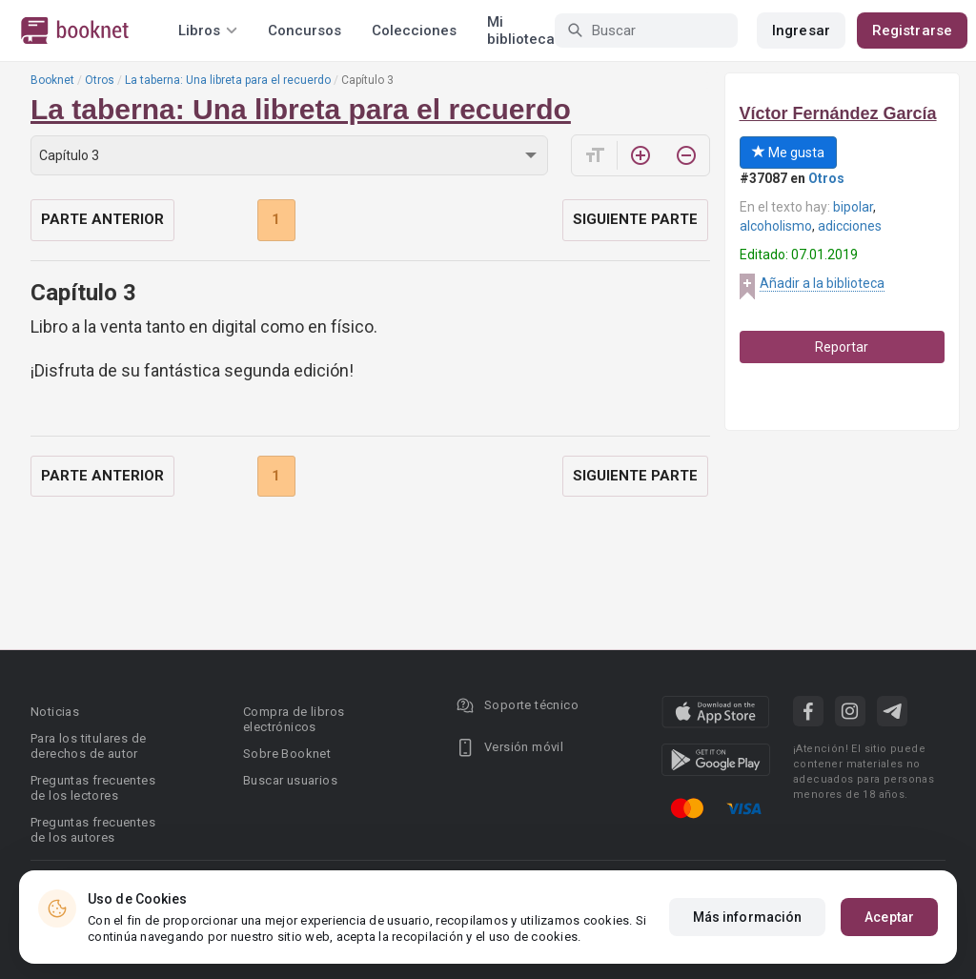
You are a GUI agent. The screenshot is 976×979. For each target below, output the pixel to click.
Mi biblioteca (521, 30)
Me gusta (788, 152)
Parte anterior (102, 219)
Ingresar (801, 30)
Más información (748, 917)
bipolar (853, 206)
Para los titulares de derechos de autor (88, 746)
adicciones (850, 226)
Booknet (52, 80)
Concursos (304, 30)
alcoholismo (776, 226)
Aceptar (889, 917)
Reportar (841, 347)
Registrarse (912, 30)
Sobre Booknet (287, 753)
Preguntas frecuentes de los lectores (92, 788)
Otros (99, 80)
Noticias (54, 711)
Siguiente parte (635, 219)
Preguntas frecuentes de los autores (92, 830)
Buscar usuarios (290, 780)
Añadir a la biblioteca (822, 283)
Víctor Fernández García (838, 113)
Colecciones (414, 30)
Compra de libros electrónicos (293, 719)
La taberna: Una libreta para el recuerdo (228, 80)
